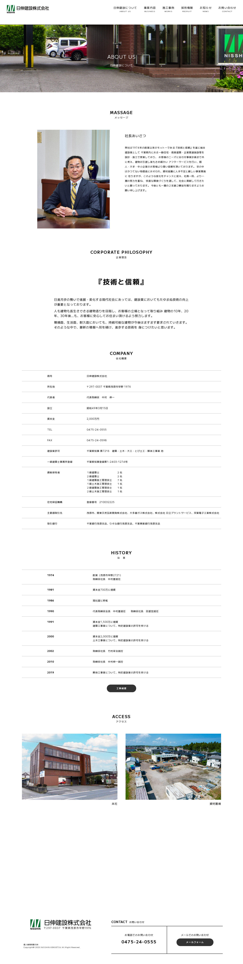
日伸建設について (125, 9)
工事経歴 (121, 688)
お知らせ (206, 9)
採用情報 (187, 9)
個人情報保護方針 (31, 944)
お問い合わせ (227, 9)
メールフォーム (195, 942)
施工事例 (168, 9)
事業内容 (150, 9)
